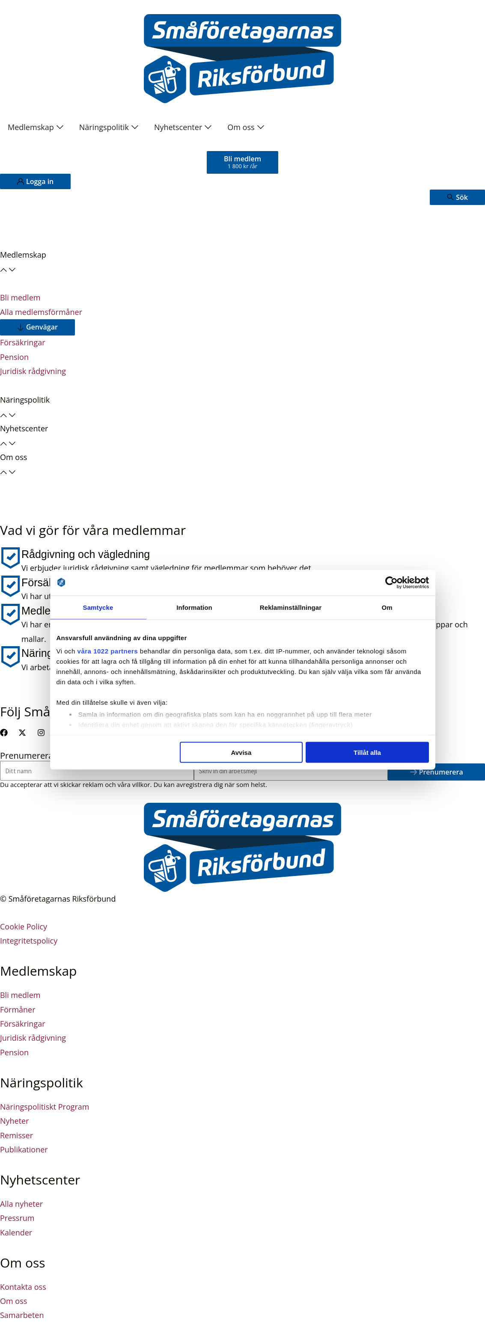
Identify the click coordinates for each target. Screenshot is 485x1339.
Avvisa (241, 752)
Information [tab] (194, 607)
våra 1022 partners (107, 651)
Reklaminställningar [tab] (290, 607)
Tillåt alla (367, 752)
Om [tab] (386, 607)
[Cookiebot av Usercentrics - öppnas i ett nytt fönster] (391, 582)
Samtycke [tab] (98, 607)
